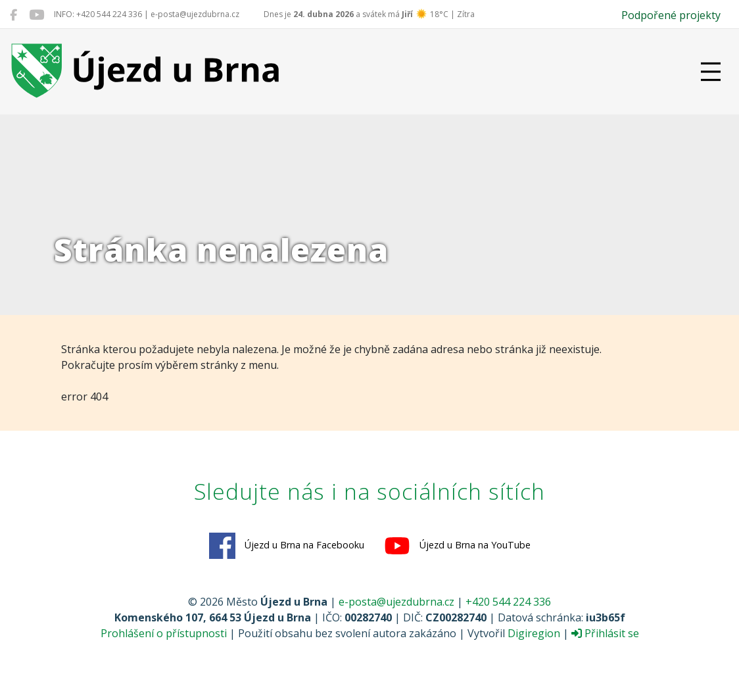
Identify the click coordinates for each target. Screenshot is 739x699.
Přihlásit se (605, 633)
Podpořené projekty (671, 15)
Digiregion (534, 633)
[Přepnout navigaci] (710, 71)
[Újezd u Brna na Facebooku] (13, 14)
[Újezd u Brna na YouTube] (36, 14)
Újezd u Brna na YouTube (457, 546)
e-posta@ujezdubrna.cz (396, 601)
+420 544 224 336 (508, 601)
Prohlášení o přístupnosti (164, 633)
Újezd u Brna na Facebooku (286, 546)
